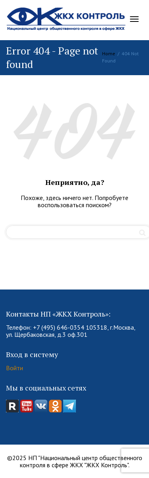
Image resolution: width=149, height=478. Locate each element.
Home (108, 53)
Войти (14, 368)
